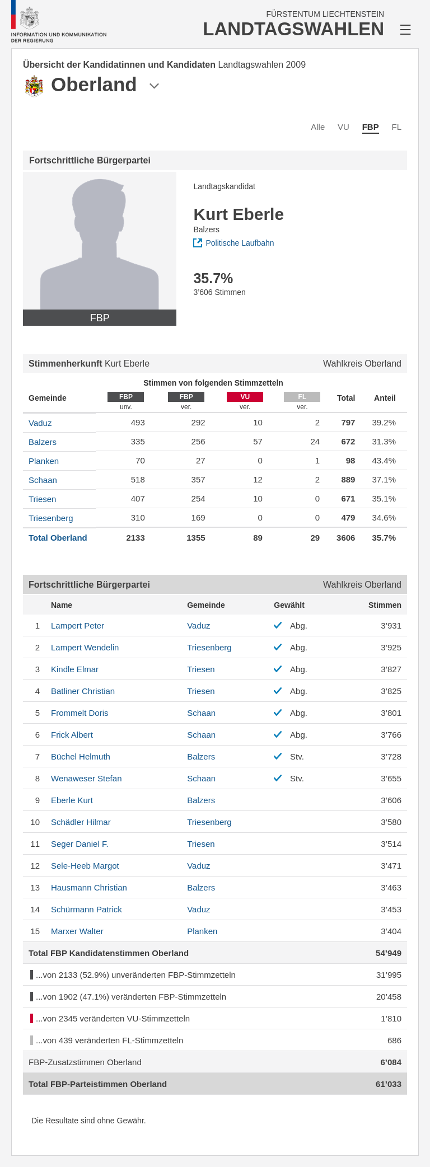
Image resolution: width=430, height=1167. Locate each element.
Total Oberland (58, 537)
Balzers (43, 442)
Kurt (72, 800)
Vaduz (40, 423)
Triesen (42, 499)
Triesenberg (51, 518)
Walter (77, 931)
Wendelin (85, 647)
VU (343, 127)
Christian (83, 691)
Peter (77, 625)
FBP (370, 127)
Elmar (75, 669)
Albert (72, 734)
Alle (318, 127)
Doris (80, 713)
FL (396, 127)
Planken (44, 461)
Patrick (86, 909)
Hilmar (81, 822)
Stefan (86, 778)
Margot (85, 865)
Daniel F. (80, 844)
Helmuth (80, 756)
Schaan (43, 480)
